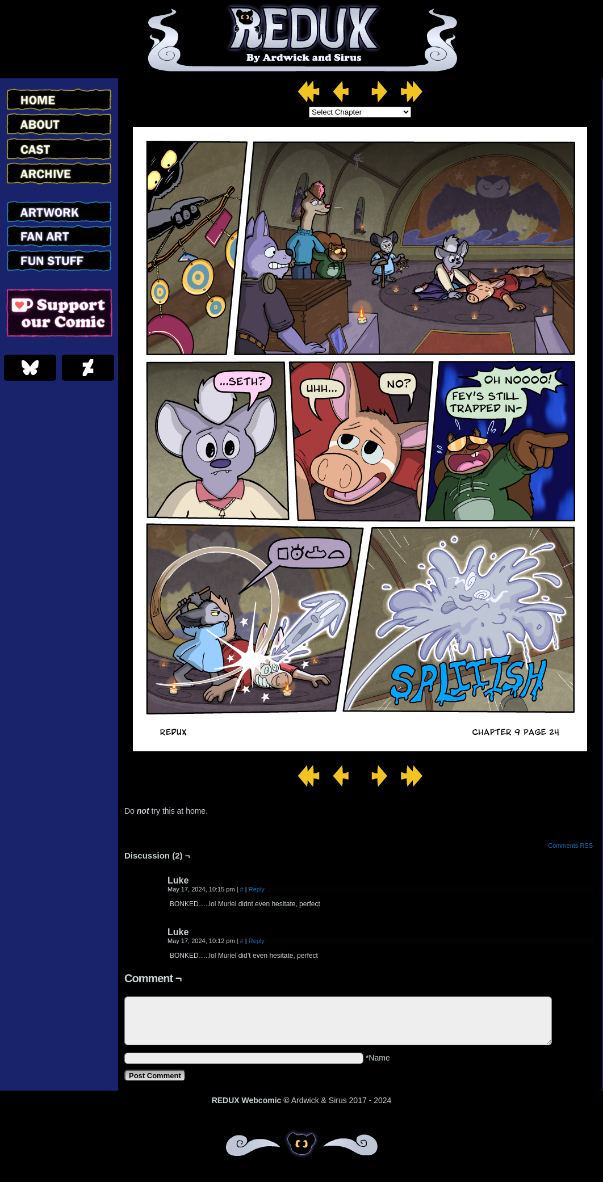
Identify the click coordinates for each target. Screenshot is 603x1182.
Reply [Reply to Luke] (257, 889)
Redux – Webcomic (301, 39)
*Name (378, 1057)
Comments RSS (570, 845)
